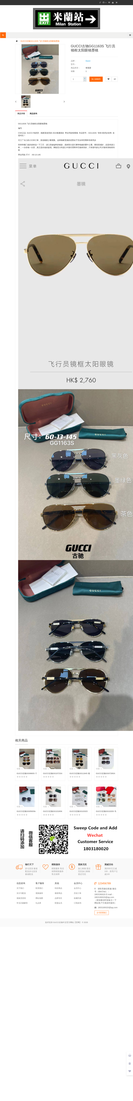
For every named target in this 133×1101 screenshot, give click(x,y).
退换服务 (39, 893)
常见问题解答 (22, 903)
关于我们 (20, 888)
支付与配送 (21, 893)
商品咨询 (33, 113)
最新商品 (58, 893)
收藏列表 (77, 898)
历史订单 (77, 893)
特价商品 (58, 888)
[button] (15, 101)
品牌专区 (58, 898)
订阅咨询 (77, 903)
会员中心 (77, 888)
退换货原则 (21, 898)
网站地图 (39, 898)
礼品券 (38, 903)
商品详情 (21, 113)
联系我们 (39, 888)
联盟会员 (58, 903)
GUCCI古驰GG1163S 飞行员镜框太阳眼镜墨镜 (39, 41)
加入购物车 (96, 79)
